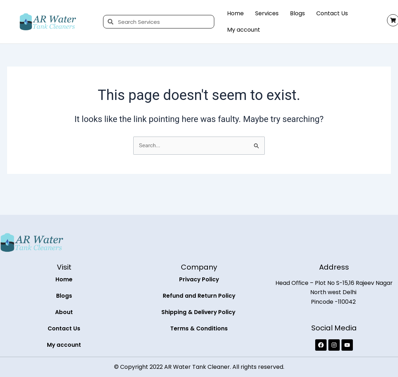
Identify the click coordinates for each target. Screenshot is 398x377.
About (64, 312)
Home (235, 13)
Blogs (297, 13)
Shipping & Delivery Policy (199, 312)
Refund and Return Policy (199, 296)
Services (267, 13)
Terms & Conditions (199, 328)
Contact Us (332, 13)
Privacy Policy (199, 279)
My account (243, 30)
